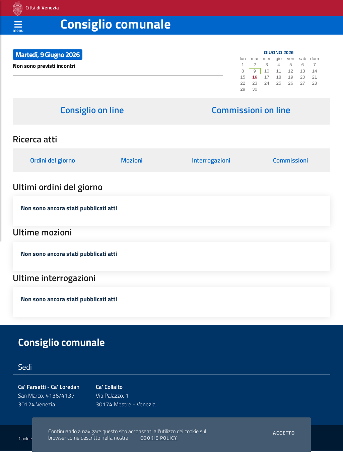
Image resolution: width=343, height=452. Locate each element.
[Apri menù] (18, 25)
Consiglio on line (92, 110)
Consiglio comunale (115, 24)
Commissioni (290, 160)
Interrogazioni (211, 160)
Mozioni (132, 160)
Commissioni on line (251, 110)
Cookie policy (31, 439)
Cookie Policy (159, 438)
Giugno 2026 (279, 52)
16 (254, 77)
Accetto (284, 433)
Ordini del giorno (52, 160)
